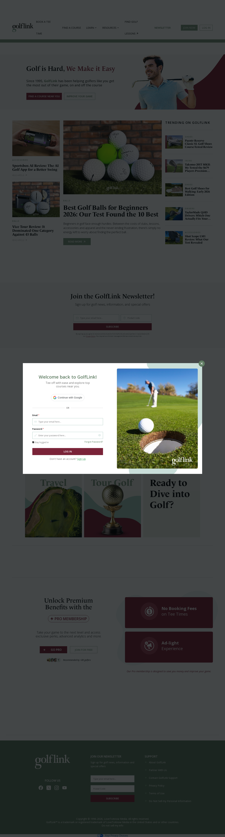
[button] (68, 397)
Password (38, 429)
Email (35, 415)
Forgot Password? (94, 441)
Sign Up (81, 459)
